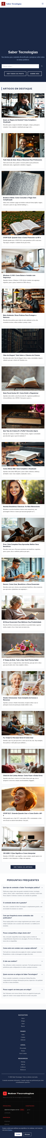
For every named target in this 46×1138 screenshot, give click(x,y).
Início (23, 1018)
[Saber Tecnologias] (3, 4)
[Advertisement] (23, 31)
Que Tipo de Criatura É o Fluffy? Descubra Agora (20, 431)
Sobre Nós (34, 73)
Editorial (23, 1040)
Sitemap (23, 1062)
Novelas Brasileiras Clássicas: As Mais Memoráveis (21, 506)
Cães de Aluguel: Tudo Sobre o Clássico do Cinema (21, 355)
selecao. (6, 1124)
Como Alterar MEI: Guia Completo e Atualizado (19, 469)
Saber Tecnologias (14, 4)
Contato (23, 1037)
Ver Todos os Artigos (23, 867)
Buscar (23, 1026)
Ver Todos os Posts (15, 73)
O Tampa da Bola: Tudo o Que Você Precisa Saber (21, 660)
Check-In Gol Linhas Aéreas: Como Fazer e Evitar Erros (23, 775)
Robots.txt (23, 1069)
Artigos (23, 1021)
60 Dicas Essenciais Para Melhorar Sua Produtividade (22, 622)
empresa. (7, 1121)
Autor (23, 1023)
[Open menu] (43, 4)
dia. (28, 1113)
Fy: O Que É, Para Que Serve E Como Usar (18, 738)
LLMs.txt (22, 1067)
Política (10, 1130)
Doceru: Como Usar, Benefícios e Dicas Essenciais (21, 584)
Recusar (27, 1134)
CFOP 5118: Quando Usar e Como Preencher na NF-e (22, 237)
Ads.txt (23, 1064)
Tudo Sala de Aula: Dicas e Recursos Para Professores (22, 160)
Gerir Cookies (23, 1053)
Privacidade (23, 1048)
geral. (28, 1110)
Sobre (23, 1034)
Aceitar (18, 1134)
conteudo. (7, 1113)
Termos (23, 1051)
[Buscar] (20, 66)
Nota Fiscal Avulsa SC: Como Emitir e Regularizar (20, 393)
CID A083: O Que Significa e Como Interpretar (19, 853)
